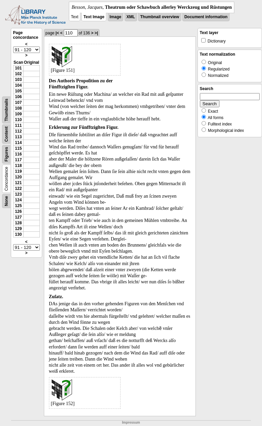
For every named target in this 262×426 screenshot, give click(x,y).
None (6, 201)
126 (18, 211)
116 (18, 154)
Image (116, 17)
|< (57, 33)
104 (18, 85)
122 (18, 188)
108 (18, 108)
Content (6, 134)
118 (18, 165)
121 (18, 182)
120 (18, 177)
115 (18, 148)
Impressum (131, 422)
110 (18, 119)
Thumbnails (6, 109)
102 (18, 74)
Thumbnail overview (159, 17)
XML (131, 17)
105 (18, 91)
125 (18, 205)
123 (18, 194)
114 (18, 142)
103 (18, 79)
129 (18, 228)
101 (18, 68)
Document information (206, 17)
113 (18, 137)
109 (18, 114)
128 (18, 223)
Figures (6, 154)
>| (96, 33)
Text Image (93, 17)
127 (18, 217)
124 (18, 200)
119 (18, 171)
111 (18, 125)
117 (18, 160)
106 (18, 96)
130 (18, 234)
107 (18, 102)
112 (18, 131)
